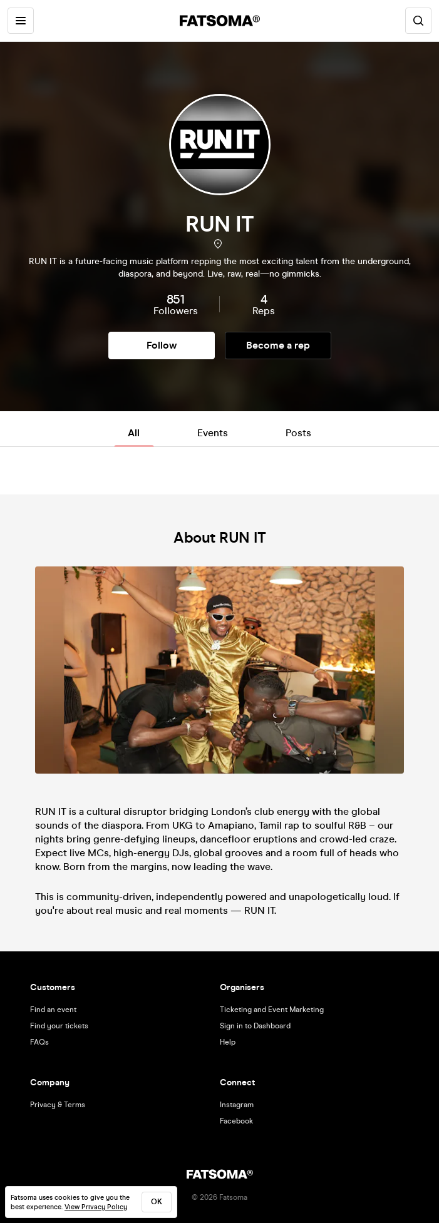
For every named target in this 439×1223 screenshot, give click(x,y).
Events (212, 433)
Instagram (237, 1104)
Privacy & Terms (57, 1104)
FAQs (39, 1042)
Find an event (53, 1009)
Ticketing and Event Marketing (272, 1009)
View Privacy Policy (96, 1207)
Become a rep (278, 345)
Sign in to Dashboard (255, 1025)
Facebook (236, 1121)
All (134, 433)
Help (227, 1042)
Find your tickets (59, 1025)
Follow (162, 345)
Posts (298, 433)
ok (156, 1201)
